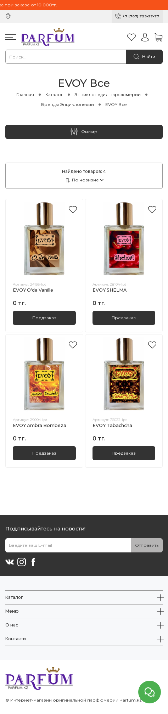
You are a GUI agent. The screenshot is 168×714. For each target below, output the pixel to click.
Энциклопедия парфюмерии (107, 94)
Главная (25, 94)
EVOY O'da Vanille (33, 290)
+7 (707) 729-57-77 (141, 16)
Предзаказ (44, 317)
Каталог (54, 94)
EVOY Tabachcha (112, 425)
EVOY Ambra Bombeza (39, 425)
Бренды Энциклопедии (67, 104)
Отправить (146, 545)
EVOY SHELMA (110, 290)
